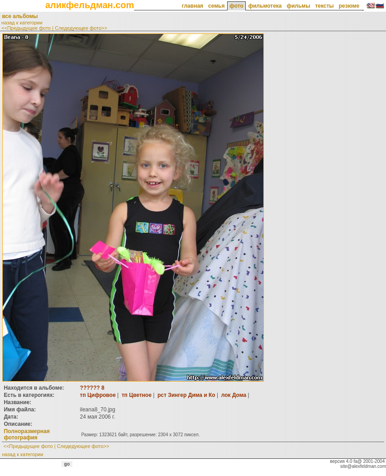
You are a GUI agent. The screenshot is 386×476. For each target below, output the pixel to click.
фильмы (298, 6)
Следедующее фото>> (81, 28)
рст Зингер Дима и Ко (186, 395)
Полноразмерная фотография (26, 434)
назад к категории (22, 22)
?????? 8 (92, 388)
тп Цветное (137, 395)
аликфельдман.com (89, 5)
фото (236, 6)
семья (216, 6)
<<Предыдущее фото (26, 28)
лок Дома (233, 395)
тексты (324, 6)
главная (192, 6)
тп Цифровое (98, 395)
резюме (348, 6)
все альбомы (20, 16)
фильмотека (265, 6)
